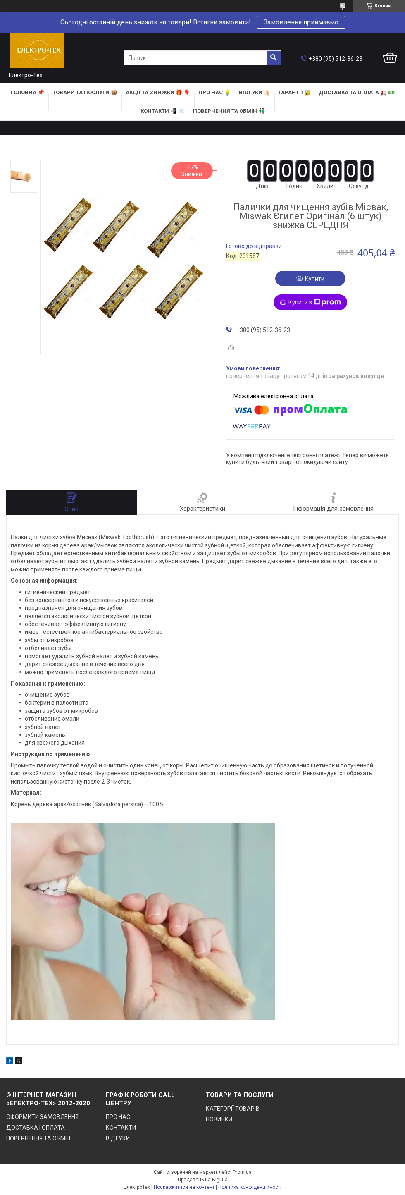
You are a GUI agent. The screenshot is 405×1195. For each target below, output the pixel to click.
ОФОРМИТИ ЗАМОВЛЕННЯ (42, 1117)
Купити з (314, 302)
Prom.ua (242, 1172)
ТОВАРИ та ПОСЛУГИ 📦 (84, 92)
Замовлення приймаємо (301, 22)
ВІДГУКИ (118, 1138)
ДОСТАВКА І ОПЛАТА (35, 1127)
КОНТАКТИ (121, 1127)
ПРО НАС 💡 (214, 92)
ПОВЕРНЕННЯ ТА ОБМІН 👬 (229, 111)
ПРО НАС (118, 1117)
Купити (314, 278)
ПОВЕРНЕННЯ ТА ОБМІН (38, 1138)
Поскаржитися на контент (184, 1187)
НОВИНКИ (219, 1119)
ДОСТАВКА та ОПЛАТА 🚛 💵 (357, 92)
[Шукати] (274, 58)
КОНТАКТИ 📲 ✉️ (163, 111)
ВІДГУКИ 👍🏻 (254, 92)
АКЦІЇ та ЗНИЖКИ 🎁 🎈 (158, 92)
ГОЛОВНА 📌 (27, 92)
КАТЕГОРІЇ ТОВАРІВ (233, 1108)
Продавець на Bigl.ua (203, 1180)
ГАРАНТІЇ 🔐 (295, 92)
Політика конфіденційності (249, 1187)
